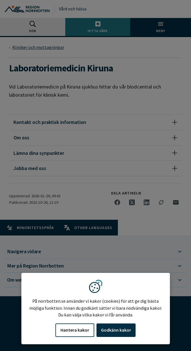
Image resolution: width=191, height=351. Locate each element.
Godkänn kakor (116, 330)
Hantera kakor (74, 330)
